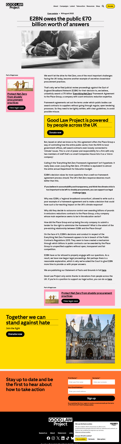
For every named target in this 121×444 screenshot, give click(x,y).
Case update (52, 13)
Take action (80, 6)
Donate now (55, 132)
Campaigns (64, 6)
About (55, 6)
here (83, 192)
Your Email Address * (75, 387)
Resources (90, 6)
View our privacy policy (82, 432)
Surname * (96, 378)
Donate (110, 6)
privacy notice (88, 405)
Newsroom (62, 433)
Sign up (91, 398)
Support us (43, 433)
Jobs (71, 433)
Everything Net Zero (82, 93)
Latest (72, 6)
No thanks (91, 439)
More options (101, 439)
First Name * (72, 378)
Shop (98, 6)
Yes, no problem (81, 439)
